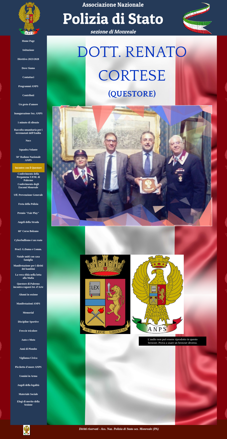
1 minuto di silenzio (28, 122)
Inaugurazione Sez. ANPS (28, 113)
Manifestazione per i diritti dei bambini (28, 267)
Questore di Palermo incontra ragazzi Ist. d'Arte (28, 285)
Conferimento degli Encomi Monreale (28, 186)
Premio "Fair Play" (28, 213)
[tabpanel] (113, 18)
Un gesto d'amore (28, 104)
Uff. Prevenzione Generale (28, 194)
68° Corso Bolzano (28, 231)
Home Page (28, 40)
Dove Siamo (28, 68)
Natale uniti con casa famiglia (28, 258)
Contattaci (28, 77)
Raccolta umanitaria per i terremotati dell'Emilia (28, 131)
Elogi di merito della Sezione (28, 403)
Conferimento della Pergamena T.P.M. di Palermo (28, 177)
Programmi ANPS (28, 86)
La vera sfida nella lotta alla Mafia (28, 276)
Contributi (28, 95)
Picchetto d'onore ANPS (28, 366)
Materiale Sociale (28, 394)
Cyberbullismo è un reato (28, 240)
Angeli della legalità (28, 385)
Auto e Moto (28, 339)
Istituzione (28, 50)
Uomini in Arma (28, 376)
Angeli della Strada (28, 222)
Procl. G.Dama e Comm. (28, 249)
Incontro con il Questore (28, 167)
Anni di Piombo (28, 348)
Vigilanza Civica (28, 357)
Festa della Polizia (28, 203)
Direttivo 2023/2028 (28, 59)
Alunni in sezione (28, 294)
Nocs (28, 140)
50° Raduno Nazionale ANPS (28, 158)
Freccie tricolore (28, 330)
